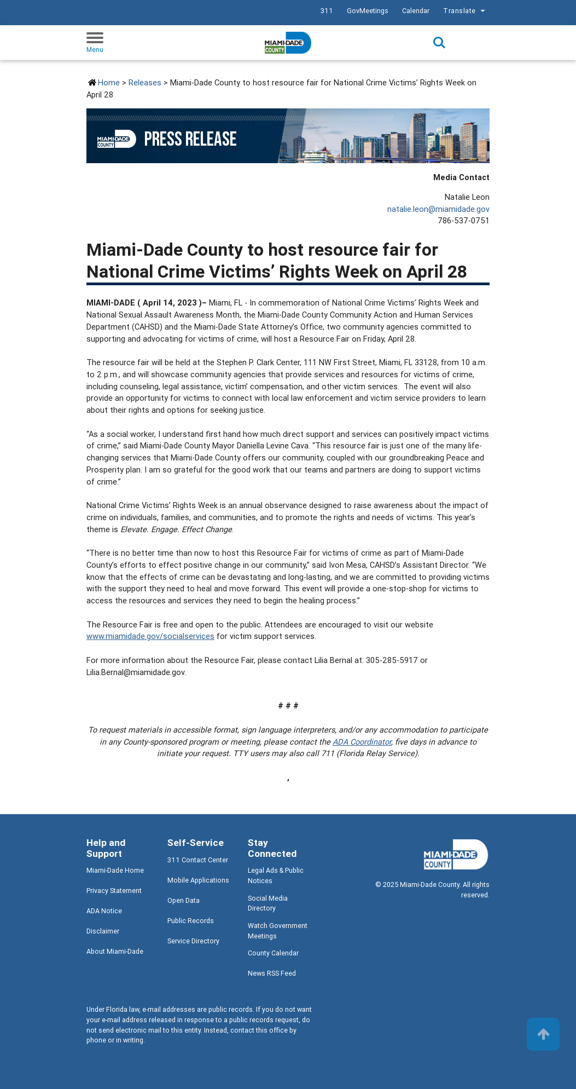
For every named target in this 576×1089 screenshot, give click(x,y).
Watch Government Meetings (277, 930)
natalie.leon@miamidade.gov (438, 209)
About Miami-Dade (114, 951)
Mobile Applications (198, 880)
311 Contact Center (197, 860)
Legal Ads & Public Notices (276, 875)
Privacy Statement (114, 890)
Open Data (183, 900)
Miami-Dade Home (115, 870)
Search (439, 43)
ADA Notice (104, 911)
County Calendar (273, 953)
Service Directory (193, 941)
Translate (465, 11)
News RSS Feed (272, 973)
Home (109, 82)
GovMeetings (367, 11)
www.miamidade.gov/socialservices (150, 636)
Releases (145, 82)
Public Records (190, 921)
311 (327, 11)
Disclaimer (102, 931)
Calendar (415, 11)
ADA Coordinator (362, 741)
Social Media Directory (268, 903)
